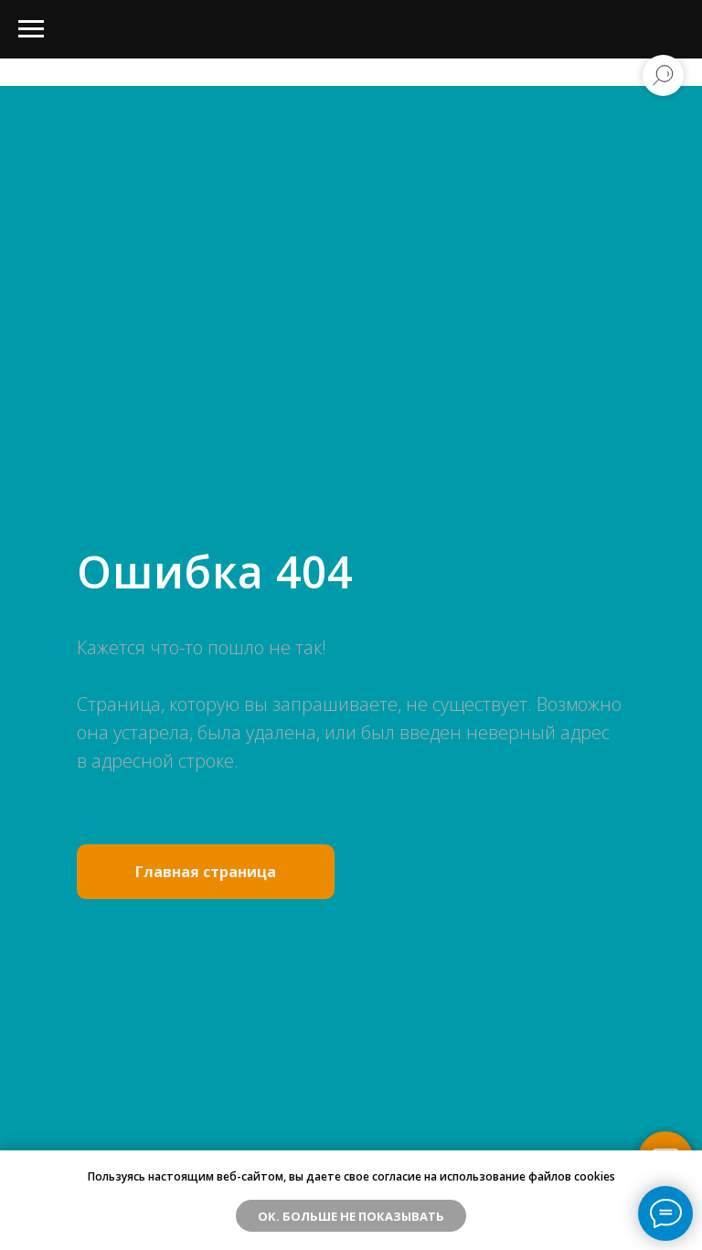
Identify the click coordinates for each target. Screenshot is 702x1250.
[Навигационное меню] (31, 29)
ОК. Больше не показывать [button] (351, 1216)
